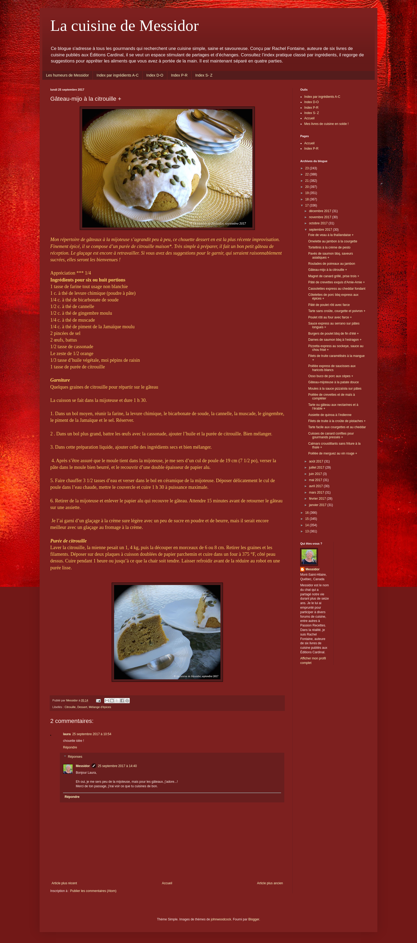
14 (307, 525)
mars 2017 (317, 492)
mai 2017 (316, 480)
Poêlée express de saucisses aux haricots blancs (332, 368)
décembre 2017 (320, 211)
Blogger (253, 919)
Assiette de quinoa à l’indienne (330, 415)
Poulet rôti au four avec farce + (330, 317)
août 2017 (316, 461)
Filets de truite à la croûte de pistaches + (337, 421)
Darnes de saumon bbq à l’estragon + (334, 340)
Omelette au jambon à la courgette (332, 241)
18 (307, 199)
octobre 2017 (318, 223)
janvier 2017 (318, 505)
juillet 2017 (317, 467)
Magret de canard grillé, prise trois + (333, 276)
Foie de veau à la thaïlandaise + (330, 235)
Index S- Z (203, 75)
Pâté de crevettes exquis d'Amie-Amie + (336, 282)
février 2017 (318, 498)
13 (307, 531)
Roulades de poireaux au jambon (331, 264)
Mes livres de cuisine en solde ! (326, 124)
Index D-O (154, 75)
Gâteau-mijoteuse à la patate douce (333, 382)
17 (307, 205)
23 (307, 168)
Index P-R (179, 75)
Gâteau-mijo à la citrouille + (327, 270)
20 (307, 187)
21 (307, 181)
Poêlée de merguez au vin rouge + (332, 453)
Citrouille (70, 707)
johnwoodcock (221, 919)
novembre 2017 (320, 217)
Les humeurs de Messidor (67, 75)
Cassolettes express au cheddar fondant (336, 289)
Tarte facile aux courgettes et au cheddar (337, 427)
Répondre (70, 747)
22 (307, 174)
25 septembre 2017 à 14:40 (117, 766)
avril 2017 (316, 486)
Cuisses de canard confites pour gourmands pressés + (331, 435)
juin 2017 (316, 474)
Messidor (83, 766)
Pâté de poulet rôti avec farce (329, 305)
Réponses (75, 757)
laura (67, 734)
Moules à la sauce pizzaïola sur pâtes (334, 388)
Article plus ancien (270, 883)
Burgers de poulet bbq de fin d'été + (333, 333)
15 (307, 519)
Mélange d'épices (100, 707)
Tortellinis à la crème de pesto (329, 247)
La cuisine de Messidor (124, 25)
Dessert (82, 707)
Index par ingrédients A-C (118, 75)
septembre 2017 (321, 229)
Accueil (167, 883)
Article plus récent (64, 883)
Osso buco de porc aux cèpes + (330, 376)
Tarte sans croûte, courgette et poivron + (336, 311)
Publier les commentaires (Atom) (93, 891)
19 (307, 193)
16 (307, 513)
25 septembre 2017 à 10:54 (91, 734)
